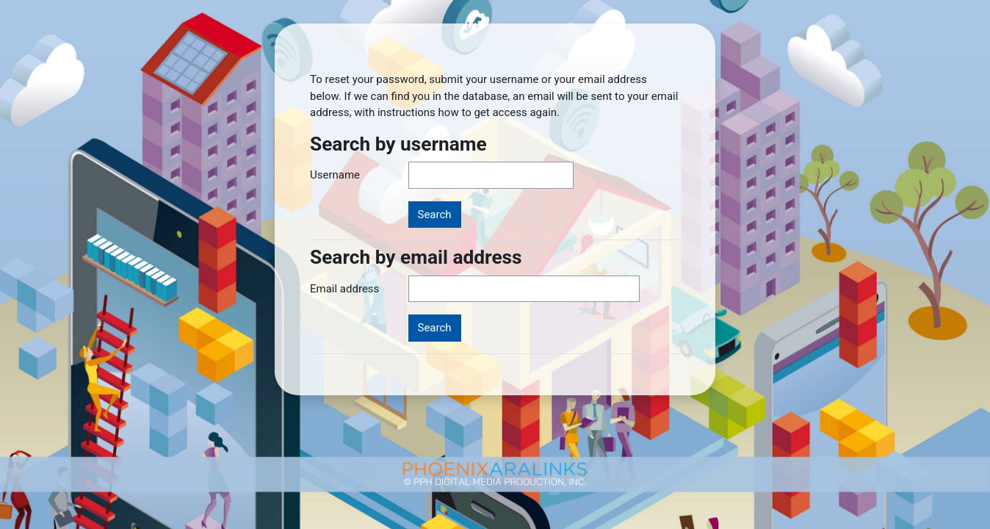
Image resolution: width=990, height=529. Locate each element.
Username (335, 174)
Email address (344, 288)
